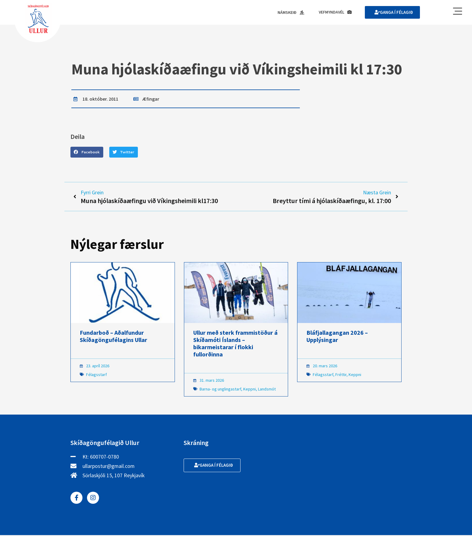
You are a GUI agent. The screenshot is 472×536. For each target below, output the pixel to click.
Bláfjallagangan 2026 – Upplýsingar (337, 337)
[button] (86, 152)
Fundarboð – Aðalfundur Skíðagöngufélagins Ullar (113, 337)
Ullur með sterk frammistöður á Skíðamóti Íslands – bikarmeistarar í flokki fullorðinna (235, 344)
